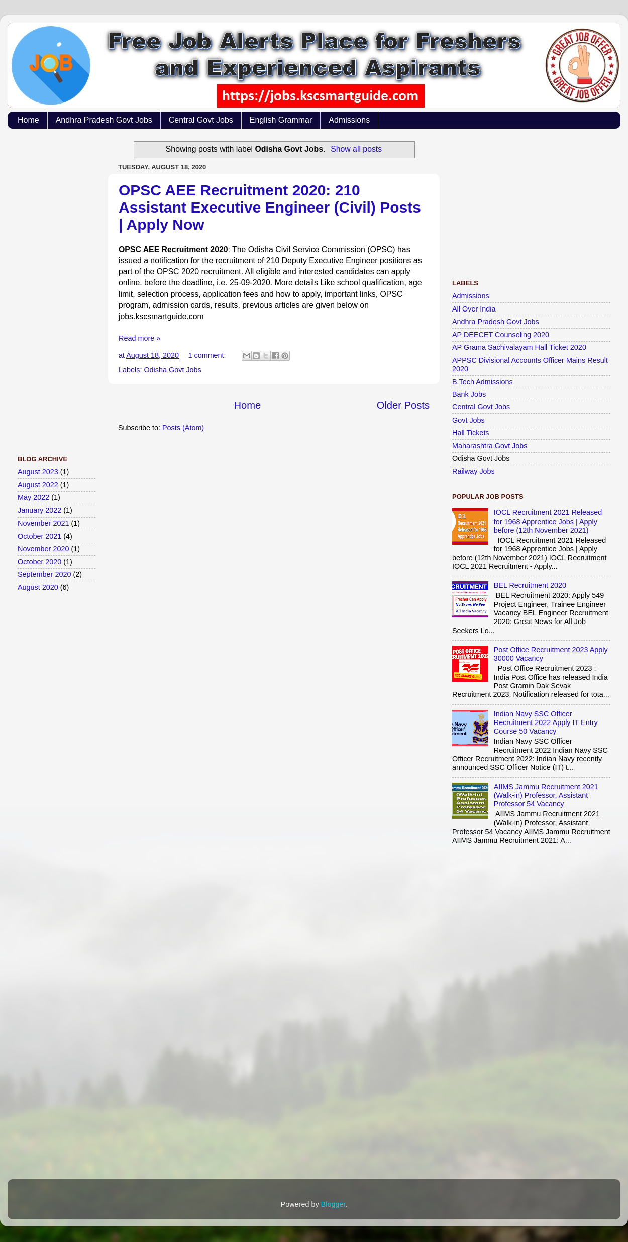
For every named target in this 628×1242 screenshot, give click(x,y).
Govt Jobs (468, 420)
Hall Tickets (470, 433)
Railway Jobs (473, 471)
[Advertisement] (58, 287)
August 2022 (38, 485)
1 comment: (208, 355)
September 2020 (44, 574)
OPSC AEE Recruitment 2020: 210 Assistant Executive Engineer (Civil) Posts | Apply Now (270, 207)
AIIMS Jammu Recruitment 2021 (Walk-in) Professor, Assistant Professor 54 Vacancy (546, 795)
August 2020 (38, 587)
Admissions (349, 120)
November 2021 (43, 523)
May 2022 (33, 497)
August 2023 (38, 472)
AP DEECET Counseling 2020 (500, 335)
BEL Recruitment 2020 (530, 585)
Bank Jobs (469, 394)
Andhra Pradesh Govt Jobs (104, 120)
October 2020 (39, 562)
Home (28, 120)
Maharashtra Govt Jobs (490, 446)
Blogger (333, 1204)
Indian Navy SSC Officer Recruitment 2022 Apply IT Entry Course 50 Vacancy (546, 723)
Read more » (139, 338)
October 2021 (39, 536)
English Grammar (281, 120)
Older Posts (403, 405)
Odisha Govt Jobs (172, 370)
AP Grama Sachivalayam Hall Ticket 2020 (519, 347)
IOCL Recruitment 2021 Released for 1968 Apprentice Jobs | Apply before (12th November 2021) (548, 521)
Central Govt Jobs (201, 120)
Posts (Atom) (183, 428)
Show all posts (356, 149)
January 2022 (39, 510)
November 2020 (43, 549)
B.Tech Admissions (482, 382)
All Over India (473, 309)
